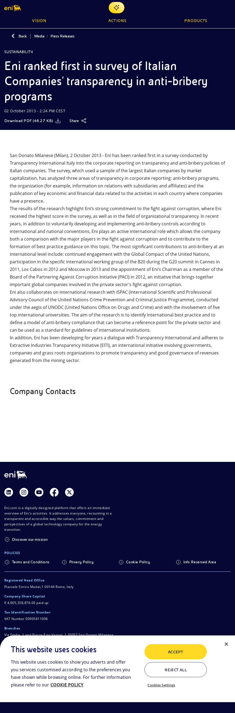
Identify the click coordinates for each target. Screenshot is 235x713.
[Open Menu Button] (227, 7)
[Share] (77, 120)
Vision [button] (39, 20)
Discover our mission (30, 539)
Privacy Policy (81, 562)
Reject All (176, 670)
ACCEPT (176, 652)
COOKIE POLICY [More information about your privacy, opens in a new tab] (66, 685)
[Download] (32, 120)
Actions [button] (117, 20)
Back (22, 36)
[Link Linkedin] (8, 492)
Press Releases (62, 36)
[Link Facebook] (54, 492)
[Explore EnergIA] (116, 7)
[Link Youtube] (39, 492)
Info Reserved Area (199, 562)
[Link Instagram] (24, 492)
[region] (117, 674)
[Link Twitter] (69, 492)
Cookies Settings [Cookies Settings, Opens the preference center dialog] (161, 685)
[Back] (13, 36)
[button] (13, 7)
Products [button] (196, 20)
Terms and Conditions (31, 562)
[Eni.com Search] (214, 7)
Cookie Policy (138, 562)
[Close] (226, 644)
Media (39, 36)
